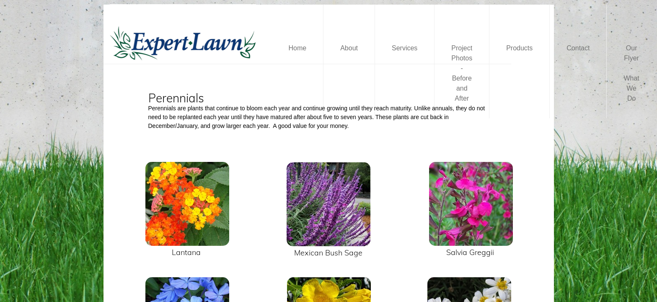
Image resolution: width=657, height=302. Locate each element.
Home (298, 48)
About (349, 48)
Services (404, 48)
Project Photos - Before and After (461, 73)
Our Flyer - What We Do (631, 73)
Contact (578, 48)
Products (519, 48)
